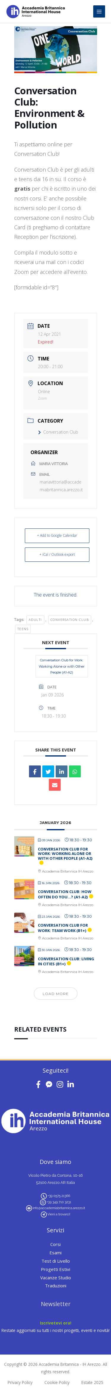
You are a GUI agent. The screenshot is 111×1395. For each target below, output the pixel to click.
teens (23, 629)
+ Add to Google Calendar (57, 535)
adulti (35, 619)
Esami (55, 1253)
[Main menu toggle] (99, 11)
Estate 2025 (92, 1382)
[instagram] (61, 1084)
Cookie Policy (57, 1382)
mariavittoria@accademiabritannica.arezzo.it (61, 485)
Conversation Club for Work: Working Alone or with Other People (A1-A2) (61, 666)
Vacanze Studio (55, 1278)
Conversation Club (58, 432)
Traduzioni (55, 1286)
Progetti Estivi (55, 1269)
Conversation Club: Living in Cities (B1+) (66, 961)
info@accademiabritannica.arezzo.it (59, 1208)
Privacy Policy (20, 1382)
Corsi (55, 1244)
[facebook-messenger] (50, 1084)
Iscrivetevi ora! (55, 1323)
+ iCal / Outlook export (57, 554)
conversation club (70, 619)
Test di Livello (55, 1261)
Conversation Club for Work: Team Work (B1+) (63, 927)
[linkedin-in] (72, 1084)
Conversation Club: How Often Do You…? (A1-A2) (64, 894)
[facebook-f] (39, 1084)
